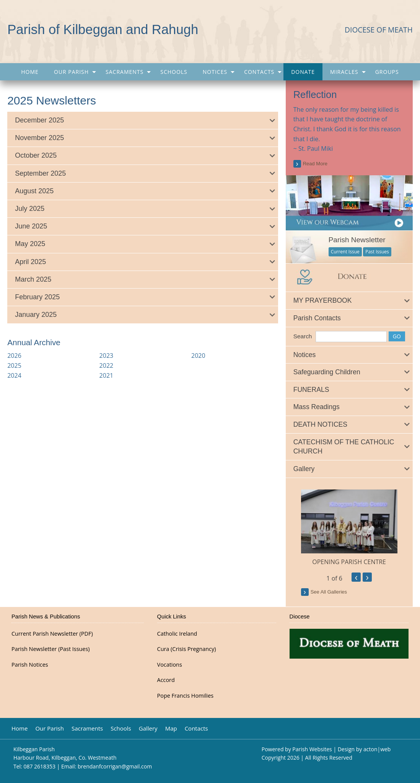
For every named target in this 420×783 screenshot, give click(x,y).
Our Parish (71, 71)
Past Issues (377, 251)
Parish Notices (29, 664)
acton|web (377, 749)
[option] (349, 527)
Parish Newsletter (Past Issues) (50, 649)
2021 (106, 375)
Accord (166, 680)
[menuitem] (29, 71)
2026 (14, 355)
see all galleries (329, 592)
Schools (173, 71)
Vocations (169, 664)
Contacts (259, 71)
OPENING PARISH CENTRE (349, 562)
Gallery (148, 728)
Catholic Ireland (177, 633)
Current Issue (345, 251)
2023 (106, 355)
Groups (387, 71)
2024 (14, 375)
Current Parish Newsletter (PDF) (52, 633)
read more (315, 163)
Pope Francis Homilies (185, 695)
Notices (215, 71)
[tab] (142, 120)
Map (171, 728)
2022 (106, 365)
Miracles (344, 71)
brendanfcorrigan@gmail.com (115, 766)
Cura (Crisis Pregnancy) (186, 649)
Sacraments (124, 71)
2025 (14, 365)
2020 (198, 355)
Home (30, 71)
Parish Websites (312, 749)
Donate (303, 71)
